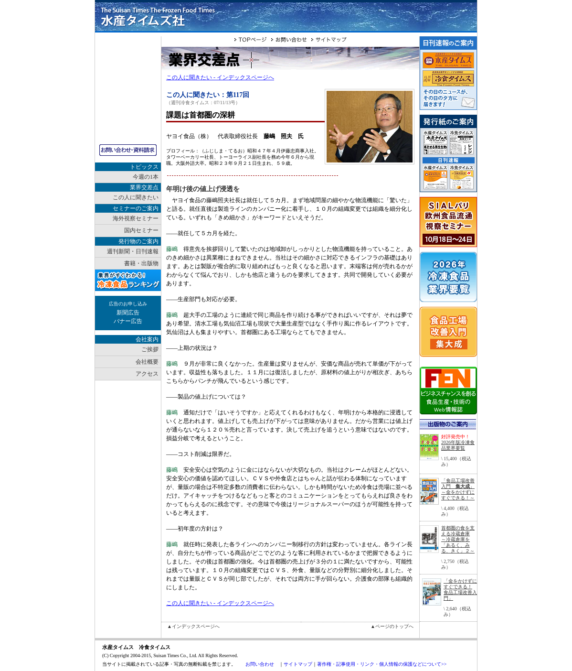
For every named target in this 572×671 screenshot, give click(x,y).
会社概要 (147, 361)
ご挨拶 (150, 349)
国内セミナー (141, 230)
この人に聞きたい (136, 197)
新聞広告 (128, 312)
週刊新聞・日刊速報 (133, 251)
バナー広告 (128, 321)
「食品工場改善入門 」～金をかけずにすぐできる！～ (458, 489)
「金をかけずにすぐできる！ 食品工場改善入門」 (460, 589)
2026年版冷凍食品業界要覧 (458, 445)
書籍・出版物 (141, 263)
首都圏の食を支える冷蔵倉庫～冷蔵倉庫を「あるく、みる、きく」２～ (458, 539)
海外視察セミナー (136, 218)
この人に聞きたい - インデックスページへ (220, 77)
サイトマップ (298, 664)
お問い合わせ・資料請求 (128, 150)
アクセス (147, 373)
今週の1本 (146, 176)
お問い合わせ (259, 664)
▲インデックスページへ (193, 626)
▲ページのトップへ (392, 626)
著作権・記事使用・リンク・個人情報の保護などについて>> (381, 664)
